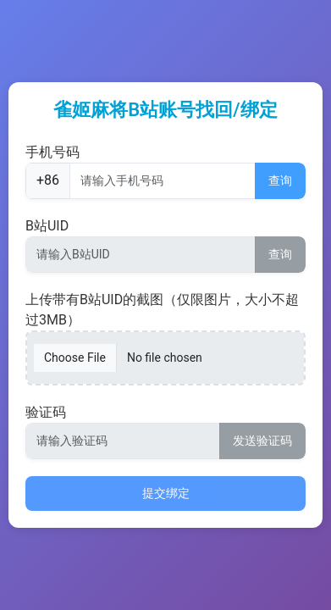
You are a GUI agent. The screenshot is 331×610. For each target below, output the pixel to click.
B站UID (47, 226)
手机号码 (52, 152)
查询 (280, 180)
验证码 (45, 412)
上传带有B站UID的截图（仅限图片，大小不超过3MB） (162, 309)
